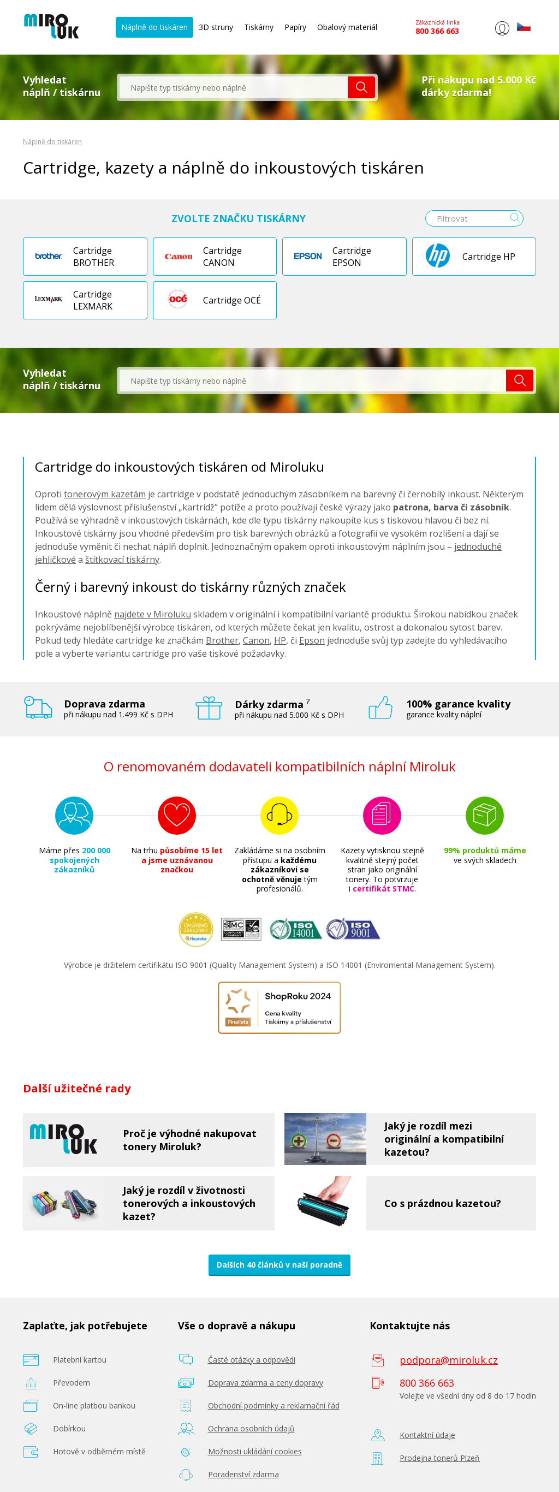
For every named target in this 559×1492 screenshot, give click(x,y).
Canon (256, 640)
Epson (312, 640)
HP (280, 640)
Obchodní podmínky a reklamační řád (274, 1405)
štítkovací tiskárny (122, 560)
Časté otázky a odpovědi (251, 1359)
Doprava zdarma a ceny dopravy (265, 1382)
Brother (222, 640)
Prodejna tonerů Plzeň (440, 1458)
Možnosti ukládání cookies (255, 1451)
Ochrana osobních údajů (251, 1428)
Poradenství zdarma (243, 1474)
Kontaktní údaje (427, 1435)
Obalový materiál (347, 27)
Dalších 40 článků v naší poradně (279, 1264)
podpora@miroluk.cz (449, 1359)
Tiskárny (258, 27)
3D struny (216, 27)
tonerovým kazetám (105, 494)
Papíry (295, 27)
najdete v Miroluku (152, 614)
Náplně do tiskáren (154, 27)
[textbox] (234, 87)
